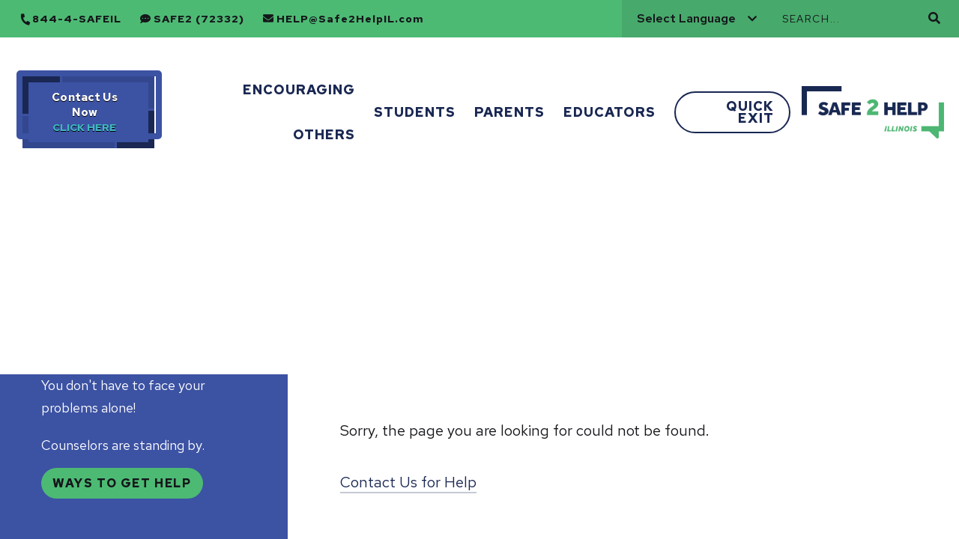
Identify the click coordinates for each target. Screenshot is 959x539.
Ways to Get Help (122, 483)
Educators (609, 112)
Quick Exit (750, 112)
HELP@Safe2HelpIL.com (350, 19)
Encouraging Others (299, 112)
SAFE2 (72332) (199, 19)
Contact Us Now (85, 105)
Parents (509, 112)
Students (415, 112)
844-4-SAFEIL (76, 19)
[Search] (853, 18)
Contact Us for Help (408, 482)
